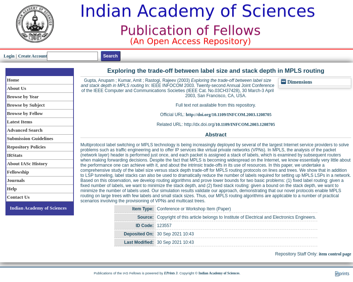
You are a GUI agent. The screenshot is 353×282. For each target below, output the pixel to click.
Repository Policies (26, 147)
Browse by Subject (26, 105)
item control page (335, 254)
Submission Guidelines (30, 138)
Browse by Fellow (25, 113)
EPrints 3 (171, 273)
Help (12, 188)
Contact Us (18, 197)
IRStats (14, 155)
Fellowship (18, 172)
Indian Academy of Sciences (38, 208)
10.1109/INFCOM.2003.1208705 (245, 124)
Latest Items (19, 121)
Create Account (32, 56)
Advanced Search (25, 130)
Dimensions (296, 82)
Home (13, 80)
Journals (16, 180)
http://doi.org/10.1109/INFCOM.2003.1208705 (228, 114)
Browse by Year (23, 96)
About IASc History (27, 163)
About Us (16, 88)
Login (9, 56)
